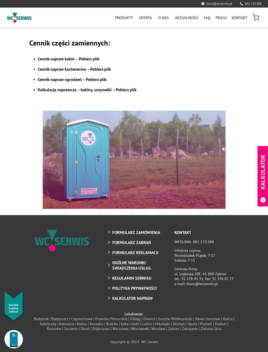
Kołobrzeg (48, 323)
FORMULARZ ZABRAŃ (131, 242)
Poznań (206, 323)
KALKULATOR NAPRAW (132, 298)
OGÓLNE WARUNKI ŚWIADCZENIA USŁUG (131, 265)
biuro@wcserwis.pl (219, 4)
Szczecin (71, 328)
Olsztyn (179, 323)
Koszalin (96, 323)
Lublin (147, 323)
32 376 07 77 (223, 278)
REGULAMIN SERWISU (132, 278)
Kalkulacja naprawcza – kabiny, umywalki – (87, 89)
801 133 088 (253, 4)
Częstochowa (81, 318)
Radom (220, 323)
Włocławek (139, 328)
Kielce (82, 323)
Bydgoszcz (60, 318)
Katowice (66, 323)
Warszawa (120, 328)
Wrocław (158, 328)
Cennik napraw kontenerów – (74, 69)
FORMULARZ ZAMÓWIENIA (136, 232)
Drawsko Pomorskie (111, 318)
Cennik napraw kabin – (68, 59)
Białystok (41, 318)
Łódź (135, 323)
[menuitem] (124, 18)
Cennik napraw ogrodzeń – (72, 79)
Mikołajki (162, 323)
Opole (192, 323)
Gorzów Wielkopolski (175, 318)
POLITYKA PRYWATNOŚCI (134, 288)
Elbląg (135, 318)
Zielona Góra (211, 328)
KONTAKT (182, 232)
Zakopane (190, 328)
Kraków (112, 323)
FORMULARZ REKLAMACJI (135, 252)
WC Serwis (149, 341)
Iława (199, 318)
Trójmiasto (101, 328)
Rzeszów (54, 328)
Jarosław (213, 318)
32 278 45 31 (192, 278)
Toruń (85, 328)
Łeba (125, 323)
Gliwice (149, 318)
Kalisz (227, 318)
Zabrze (173, 328)
